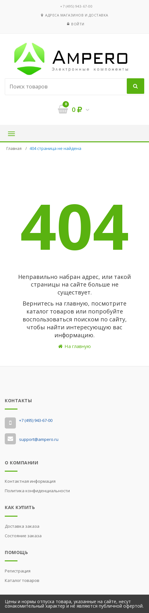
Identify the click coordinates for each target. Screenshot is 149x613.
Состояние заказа (23, 536)
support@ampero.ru (38, 439)
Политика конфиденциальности (37, 491)
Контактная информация (30, 481)
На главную (74, 346)
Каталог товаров (22, 580)
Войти (78, 24)
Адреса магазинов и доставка (74, 15)
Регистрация (17, 571)
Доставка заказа (22, 526)
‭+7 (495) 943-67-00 (76, 6)
